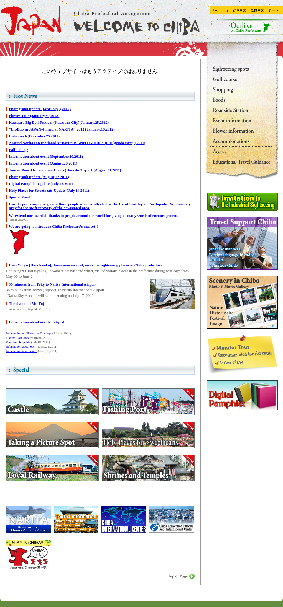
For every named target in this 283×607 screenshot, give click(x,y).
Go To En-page (220, 10)
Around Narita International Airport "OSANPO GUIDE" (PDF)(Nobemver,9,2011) (77, 143)
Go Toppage (99, 20)
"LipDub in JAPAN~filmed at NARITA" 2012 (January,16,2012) (62, 129)
